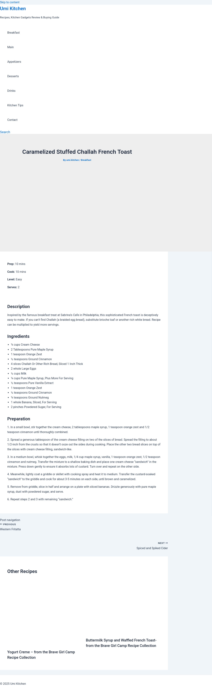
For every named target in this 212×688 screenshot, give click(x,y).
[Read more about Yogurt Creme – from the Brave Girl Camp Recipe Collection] (44, 643)
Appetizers (14, 61)
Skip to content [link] (10, 2)
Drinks (11, 90)
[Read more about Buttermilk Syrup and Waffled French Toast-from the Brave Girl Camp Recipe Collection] (123, 631)
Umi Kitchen (13, 8)
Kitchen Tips (15, 105)
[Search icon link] (5, 132)
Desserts (13, 76)
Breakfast (13, 32)
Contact (12, 120)
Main (10, 47)
